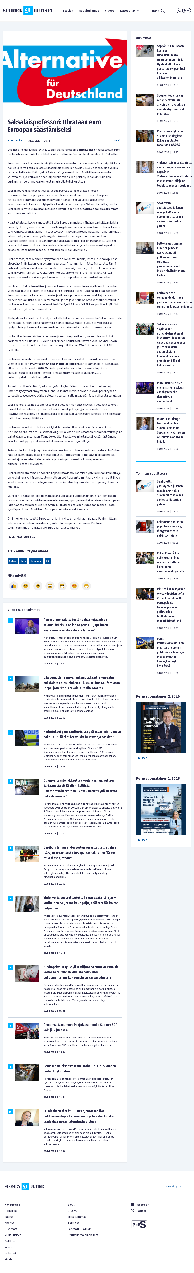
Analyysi (10, 1223)
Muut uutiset (16, 140)
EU (47, 561)
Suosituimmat (89, 11)
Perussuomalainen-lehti (83, 1235)
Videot (109, 11)
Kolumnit (11, 1253)
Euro (23, 561)
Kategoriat (130, 10)
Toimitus (73, 1223)
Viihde (8, 1259)
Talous (9, 1217)
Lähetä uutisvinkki (79, 1229)
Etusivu (68, 11)
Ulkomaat (11, 1229)
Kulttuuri (10, 1241)
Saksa (12, 561)
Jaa (116, 140)
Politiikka (11, 1211)
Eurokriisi (36, 561)
